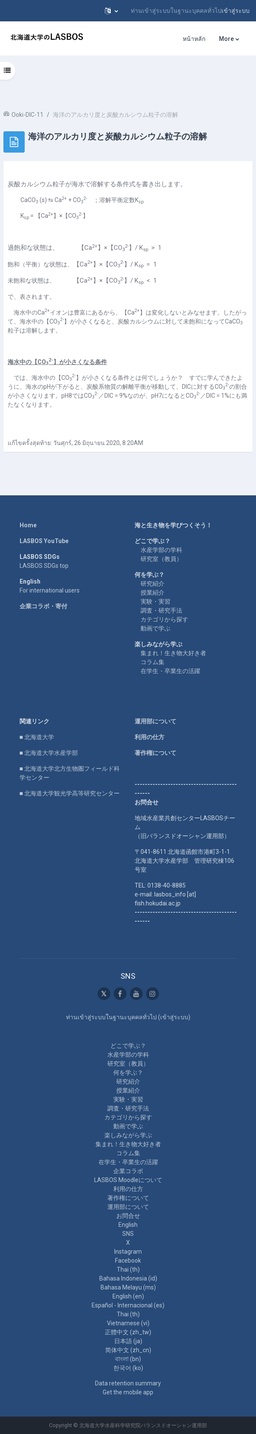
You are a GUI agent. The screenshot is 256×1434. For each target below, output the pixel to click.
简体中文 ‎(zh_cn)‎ (128, 1350)
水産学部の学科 (161, 549)
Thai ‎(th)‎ (128, 1269)
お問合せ (128, 1215)
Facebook (128, 1260)
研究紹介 (152, 583)
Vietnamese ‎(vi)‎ (128, 1323)
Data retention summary (128, 1383)
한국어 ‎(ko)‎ (128, 1368)
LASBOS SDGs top (44, 565)
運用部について (155, 721)
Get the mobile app (128, 1392)
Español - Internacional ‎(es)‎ (128, 1305)
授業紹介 (152, 592)
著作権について (155, 752)
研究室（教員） (161, 558)
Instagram (128, 1251)
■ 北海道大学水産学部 (49, 752)
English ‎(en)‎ (128, 1296)
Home (28, 525)
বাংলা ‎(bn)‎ (128, 1359)
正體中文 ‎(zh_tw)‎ (128, 1332)
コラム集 (152, 662)
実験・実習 (155, 601)
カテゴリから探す (164, 619)
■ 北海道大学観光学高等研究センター (70, 793)
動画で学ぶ (155, 628)
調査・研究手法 (161, 610)
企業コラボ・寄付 (43, 606)
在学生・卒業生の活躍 (170, 671)
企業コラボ (128, 1171)
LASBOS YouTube (44, 541)
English (128, 1224)
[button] (111, 10)
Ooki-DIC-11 (27, 114)
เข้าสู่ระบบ (235, 10)
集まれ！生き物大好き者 (173, 653)
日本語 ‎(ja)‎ (128, 1341)
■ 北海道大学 (37, 737)
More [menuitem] (226, 38)
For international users (50, 590)
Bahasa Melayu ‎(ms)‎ (128, 1287)
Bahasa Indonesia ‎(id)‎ (128, 1278)
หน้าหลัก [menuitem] (194, 38)
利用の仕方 (149, 737)
